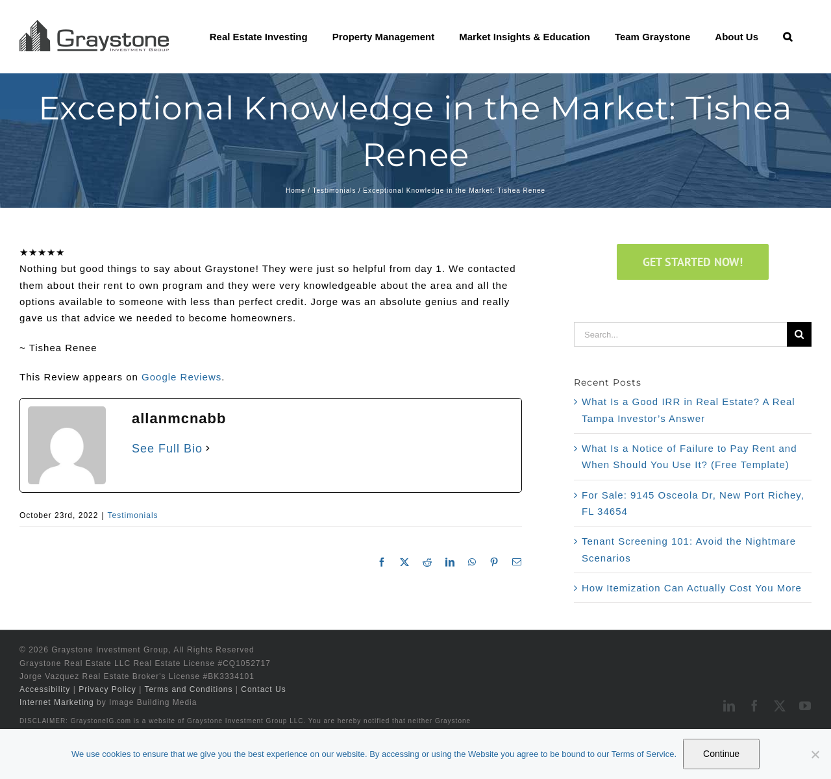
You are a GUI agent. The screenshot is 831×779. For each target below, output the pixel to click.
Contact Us (263, 689)
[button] (787, 36)
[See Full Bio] (208, 448)
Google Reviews (181, 376)
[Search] (799, 334)
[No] (814, 754)
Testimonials (133, 515)
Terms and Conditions (188, 689)
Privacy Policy (107, 689)
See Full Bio (167, 448)
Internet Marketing (56, 702)
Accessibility (44, 689)
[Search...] (680, 334)
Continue (721, 753)
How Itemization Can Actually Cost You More (692, 587)
